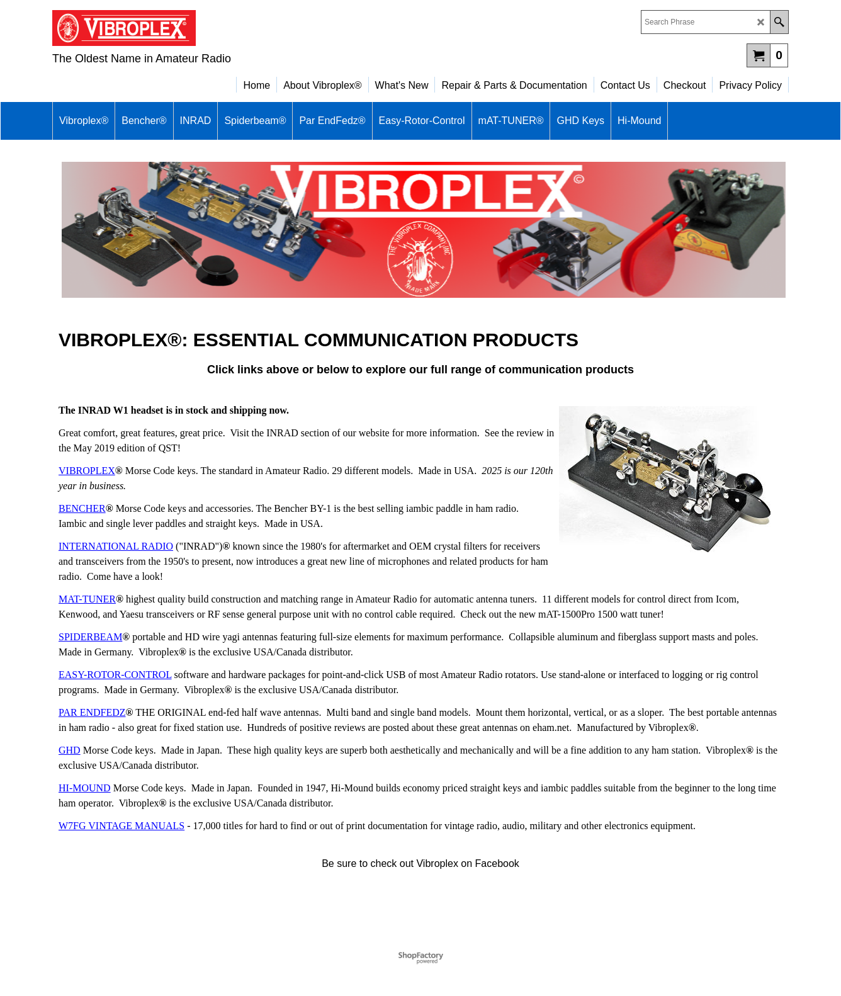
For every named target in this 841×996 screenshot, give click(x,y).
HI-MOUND (85, 788)
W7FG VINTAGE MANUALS (121, 825)
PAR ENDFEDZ (92, 712)
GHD (70, 750)
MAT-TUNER (87, 599)
